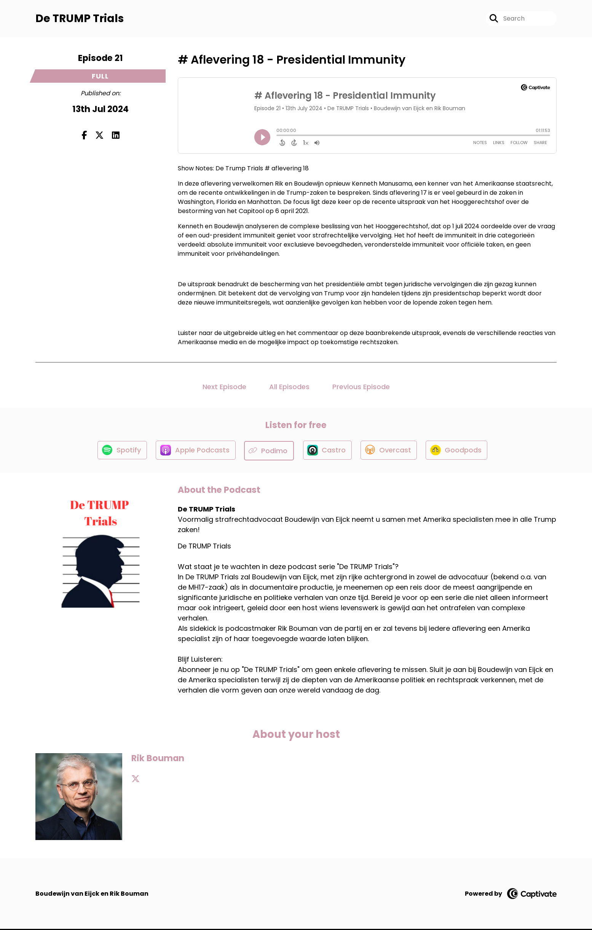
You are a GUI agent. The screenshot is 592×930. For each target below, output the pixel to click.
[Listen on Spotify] (119, 451)
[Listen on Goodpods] (459, 452)
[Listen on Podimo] (269, 451)
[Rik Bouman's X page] (135, 780)
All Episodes (289, 387)
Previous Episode (361, 387)
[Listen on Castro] (327, 452)
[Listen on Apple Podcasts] (194, 452)
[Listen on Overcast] (389, 452)
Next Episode (224, 387)
